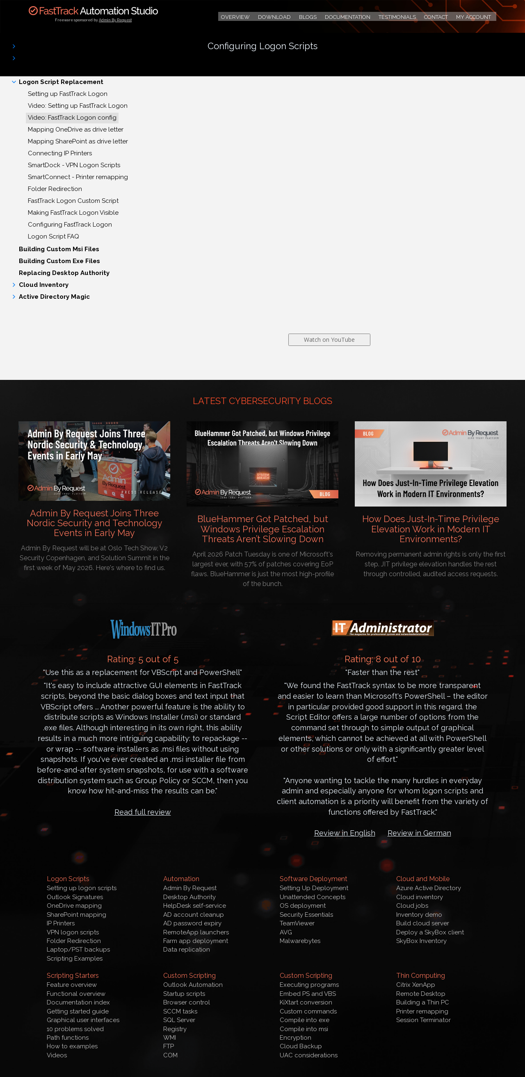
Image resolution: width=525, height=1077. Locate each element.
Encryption (295, 1037)
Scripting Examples (75, 958)
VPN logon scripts (73, 932)
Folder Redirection (74, 941)
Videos (57, 1055)
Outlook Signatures (75, 897)
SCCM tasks (180, 1011)
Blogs (308, 17)
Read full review (142, 812)
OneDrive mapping (74, 905)
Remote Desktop (420, 993)
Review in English (344, 833)
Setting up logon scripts (81, 888)
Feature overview (72, 984)
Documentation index (78, 1002)
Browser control (186, 1002)
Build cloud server (422, 923)
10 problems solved (75, 1029)
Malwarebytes (300, 941)
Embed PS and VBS (308, 993)
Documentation (347, 17)
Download (274, 17)
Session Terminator (423, 1020)
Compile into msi (304, 1029)
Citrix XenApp (415, 984)
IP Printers (61, 923)
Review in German (419, 833)
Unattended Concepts (312, 897)
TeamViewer (297, 923)
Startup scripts (184, 993)
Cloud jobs (412, 905)
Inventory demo (419, 914)
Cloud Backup (301, 1046)
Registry (175, 1029)
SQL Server (179, 1020)
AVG (286, 932)
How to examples (72, 1046)
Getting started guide (78, 1011)
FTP (168, 1046)
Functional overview (76, 993)
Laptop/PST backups (78, 949)
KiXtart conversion (306, 1002)
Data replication (186, 949)
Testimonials (397, 17)
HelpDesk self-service (194, 905)
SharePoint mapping (76, 914)
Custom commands (308, 1011)
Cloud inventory (419, 897)
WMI (169, 1037)
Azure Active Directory (428, 888)
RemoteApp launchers (196, 932)
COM (170, 1055)
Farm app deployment (195, 941)
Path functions (68, 1037)
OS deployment (303, 905)
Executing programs (309, 984)
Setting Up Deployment (314, 888)
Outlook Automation (193, 984)
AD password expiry (192, 923)
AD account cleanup (193, 914)
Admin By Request (115, 20)
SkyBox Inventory (421, 941)
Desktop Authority (189, 897)
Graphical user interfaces (83, 1020)
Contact (436, 17)
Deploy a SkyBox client (430, 932)
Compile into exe (304, 1020)
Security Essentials (306, 914)
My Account (473, 17)
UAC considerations (309, 1055)
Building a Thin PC (422, 1002)
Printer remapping (422, 1011)
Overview (235, 17)
